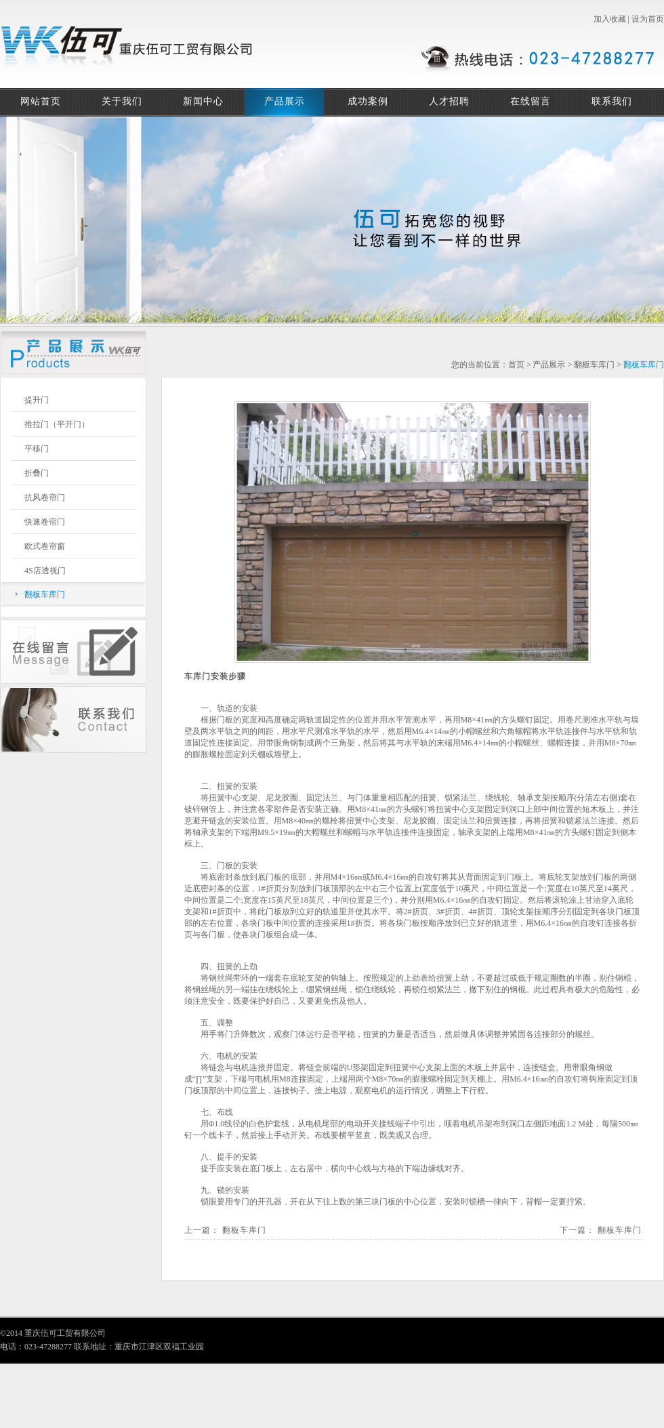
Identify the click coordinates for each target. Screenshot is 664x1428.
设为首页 (647, 19)
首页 (516, 364)
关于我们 (122, 101)
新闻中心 (203, 101)
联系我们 (612, 101)
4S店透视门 (45, 570)
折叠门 (36, 473)
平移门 (36, 448)
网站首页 (40, 101)
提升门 (36, 400)
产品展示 (284, 101)
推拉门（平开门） (56, 424)
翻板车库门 (44, 594)
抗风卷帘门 (44, 497)
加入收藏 (610, 19)
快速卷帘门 (44, 522)
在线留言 (530, 101)
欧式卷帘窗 (44, 546)
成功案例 (368, 101)
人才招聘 (449, 101)
